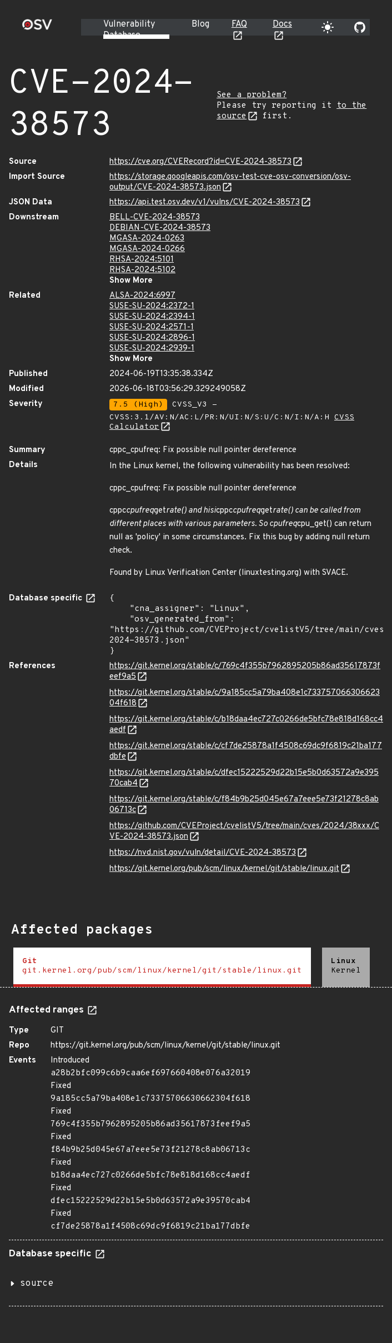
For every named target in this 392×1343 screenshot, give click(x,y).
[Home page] (37, 28)
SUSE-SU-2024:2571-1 (151, 327)
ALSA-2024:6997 (142, 295)
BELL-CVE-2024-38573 (154, 217)
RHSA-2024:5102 (142, 270)
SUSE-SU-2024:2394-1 (152, 317)
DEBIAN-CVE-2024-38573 (159, 228)
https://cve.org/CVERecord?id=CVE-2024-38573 (200, 162)
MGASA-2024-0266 (147, 249)
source (36, 1283)
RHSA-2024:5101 (141, 259)
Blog (200, 24)
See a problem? (252, 95)
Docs (282, 24)
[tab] (162, 967)
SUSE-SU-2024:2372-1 (151, 306)
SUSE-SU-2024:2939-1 (151, 348)
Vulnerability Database (129, 30)
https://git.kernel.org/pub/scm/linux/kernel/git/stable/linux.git (224, 869)
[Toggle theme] (327, 27)
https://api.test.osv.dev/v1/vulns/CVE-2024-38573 (204, 202)
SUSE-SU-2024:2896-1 (152, 338)
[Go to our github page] (359, 27)
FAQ (239, 24)
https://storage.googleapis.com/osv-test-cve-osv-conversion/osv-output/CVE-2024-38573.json (230, 182)
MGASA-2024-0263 (146, 238)
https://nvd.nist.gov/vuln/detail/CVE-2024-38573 (202, 853)
